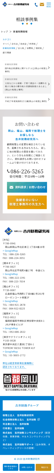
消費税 (30, 48)
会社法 (15, 43)
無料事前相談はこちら (10, 467)
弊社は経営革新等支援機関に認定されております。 (18, 365)
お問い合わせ (27, 467)
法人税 (21, 48)
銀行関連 (7, 52)
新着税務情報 (9, 48)
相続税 (39, 48)
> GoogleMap (10, 250)
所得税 (32, 43)
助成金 (23, 43)
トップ (4, 31)
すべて (6, 43)
